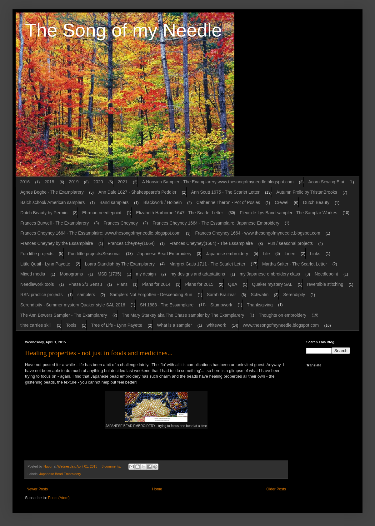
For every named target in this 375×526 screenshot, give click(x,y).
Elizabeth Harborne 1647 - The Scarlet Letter (179, 212)
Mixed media (32, 273)
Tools (71, 325)
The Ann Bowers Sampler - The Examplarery (63, 315)
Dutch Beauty (316, 202)
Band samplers (113, 202)
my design (146, 273)
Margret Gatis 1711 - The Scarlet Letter (207, 263)
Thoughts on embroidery (282, 315)
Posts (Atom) (58, 498)
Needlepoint (326, 273)
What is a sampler (174, 325)
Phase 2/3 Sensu (85, 284)
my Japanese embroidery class (270, 273)
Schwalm (259, 294)
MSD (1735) (109, 273)
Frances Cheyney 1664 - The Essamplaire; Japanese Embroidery (215, 223)
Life (266, 253)
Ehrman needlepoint (101, 212)
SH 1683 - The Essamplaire (167, 304)
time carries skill (36, 325)
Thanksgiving (260, 304)
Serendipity (294, 294)
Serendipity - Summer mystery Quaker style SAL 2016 (72, 304)
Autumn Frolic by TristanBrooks (306, 192)
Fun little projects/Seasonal (94, 253)
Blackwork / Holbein (162, 202)
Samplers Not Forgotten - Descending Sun (151, 294)
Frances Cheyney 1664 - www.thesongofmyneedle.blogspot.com (257, 233)
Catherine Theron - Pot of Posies (228, 202)
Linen (290, 253)
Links (315, 253)
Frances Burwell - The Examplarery (54, 223)
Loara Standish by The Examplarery (120, 263)
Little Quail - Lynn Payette (45, 263)
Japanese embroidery (227, 253)
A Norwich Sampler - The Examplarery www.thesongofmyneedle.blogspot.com (218, 181)
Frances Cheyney (120, 223)
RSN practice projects (41, 294)
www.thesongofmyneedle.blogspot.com (281, 325)
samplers (86, 294)
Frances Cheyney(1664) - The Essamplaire (211, 243)
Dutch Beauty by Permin (44, 212)
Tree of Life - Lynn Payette (116, 325)
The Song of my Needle (123, 30)
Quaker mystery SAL (272, 284)
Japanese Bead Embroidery (165, 253)
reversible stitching (325, 284)
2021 (123, 181)
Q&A (233, 284)
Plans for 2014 (156, 284)
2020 (98, 181)
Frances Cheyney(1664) (131, 243)
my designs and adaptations (198, 273)
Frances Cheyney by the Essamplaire (56, 243)
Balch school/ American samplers (52, 202)
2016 (25, 181)
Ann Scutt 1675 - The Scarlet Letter (225, 192)
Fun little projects (36, 253)
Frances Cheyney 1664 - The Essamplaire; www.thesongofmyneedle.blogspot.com (100, 233)
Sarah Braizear (221, 294)
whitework (216, 325)
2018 (49, 181)
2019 (73, 181)
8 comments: (112, 466)
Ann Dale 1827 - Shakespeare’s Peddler (137, 192)
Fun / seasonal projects (290, 243)
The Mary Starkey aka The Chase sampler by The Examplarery (183, 315)
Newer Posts (37, 489)
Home (157, 489)
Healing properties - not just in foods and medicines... (98, 353)
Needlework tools (37, 284)
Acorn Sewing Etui (326, 181)
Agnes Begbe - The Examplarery (52, 192)
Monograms (71, 273)
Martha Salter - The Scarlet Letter (294, 263)
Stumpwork (221, 304)
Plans (122, 284)
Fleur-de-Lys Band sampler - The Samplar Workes (288, 212)
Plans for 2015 (199, 284)
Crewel (281, 202)
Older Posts (276, 489)
